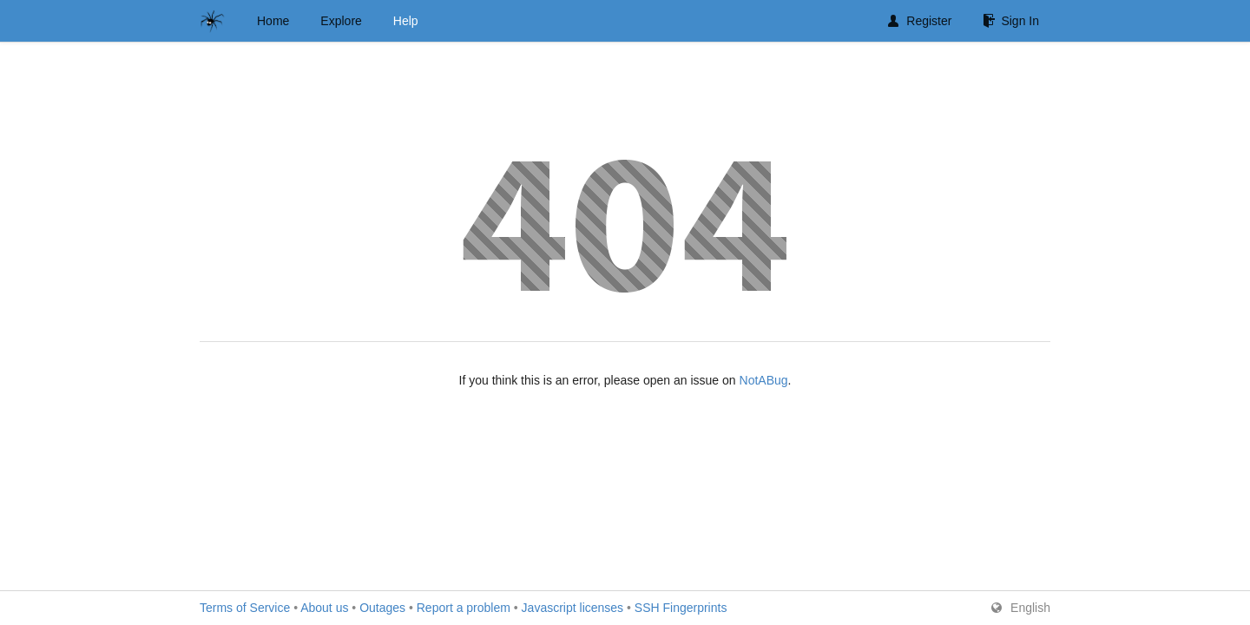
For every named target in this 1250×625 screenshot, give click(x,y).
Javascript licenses (573, 608)
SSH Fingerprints (681, 608)
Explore (340, 21)
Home (273, 21)
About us (324, 608)
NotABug (764, 380)
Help (405, 21)
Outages (382, 608)
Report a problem (463, 608)
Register (919, 21)
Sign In (1011, 21)
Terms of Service (245, 608)
